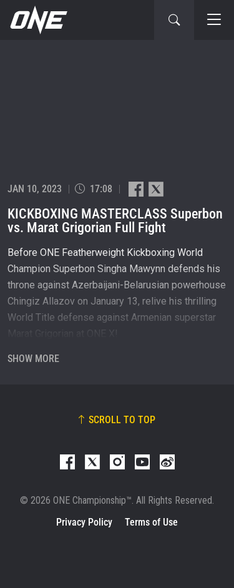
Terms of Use (151, 522)
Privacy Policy (84, 522)
